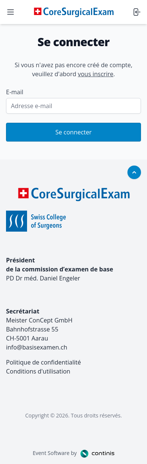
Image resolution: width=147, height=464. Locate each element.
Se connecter (73, 132)
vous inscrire (95, 74)
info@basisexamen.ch (36, 347)
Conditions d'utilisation (38, 371)
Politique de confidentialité (43, 362)
